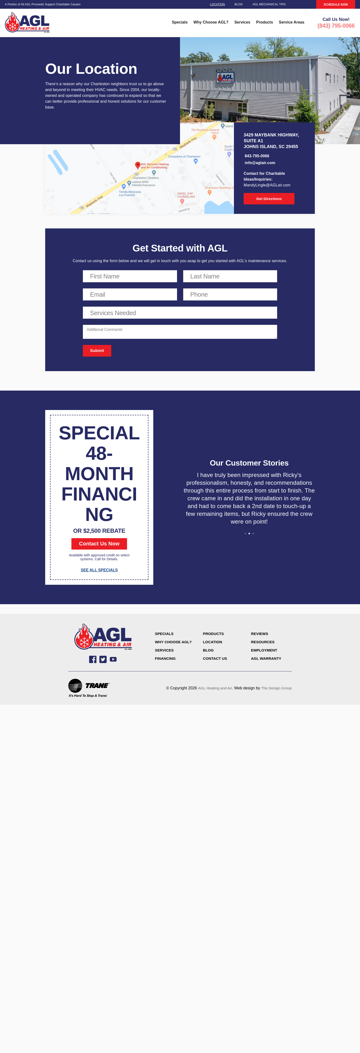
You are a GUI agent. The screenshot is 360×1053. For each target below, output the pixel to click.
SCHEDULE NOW (336, 4)
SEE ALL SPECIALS (99, 571)
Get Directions (264, 199)
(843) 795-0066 (336, 27)
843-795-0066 (256, 157)
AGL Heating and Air (212, 690)
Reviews (260, 635)
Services (242, 23)
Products (264, 23)
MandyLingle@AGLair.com (267, 186)
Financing (166, 660)
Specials (179, 23)
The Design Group (276, 690)
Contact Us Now (99, 545)
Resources (263, 643)
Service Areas (291, 23)
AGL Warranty (267, 660)
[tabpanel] (249, 501)
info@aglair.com (259, 163)
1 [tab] (245, 534)
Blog (239, 4)
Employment (265, 651)
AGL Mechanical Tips (269, 4)
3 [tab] (253, 534)
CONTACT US (215, 660)
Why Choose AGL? (210, 23)
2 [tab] (249, 534)
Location (217, 4)
